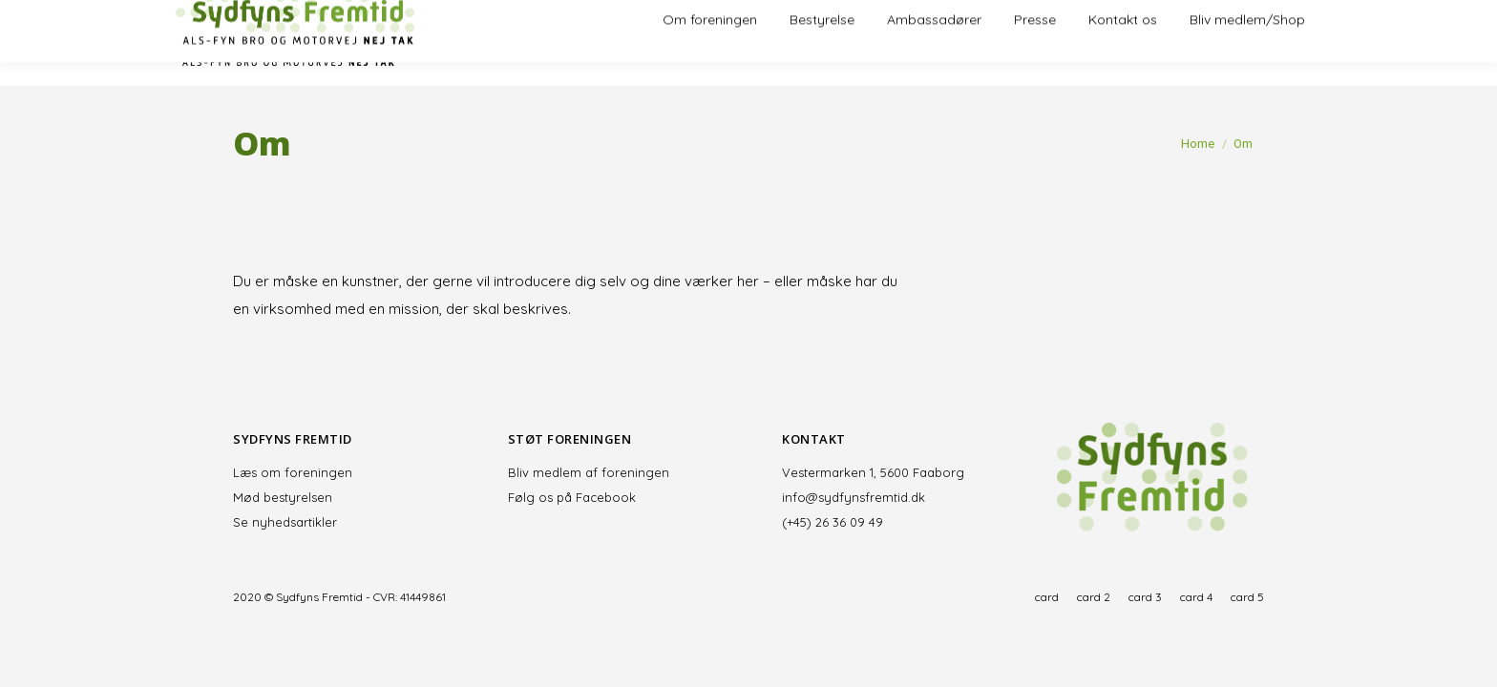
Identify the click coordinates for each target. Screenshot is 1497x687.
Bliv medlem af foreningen (588, 472)
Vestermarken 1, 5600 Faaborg (873, 472)
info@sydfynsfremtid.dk (853, 497)
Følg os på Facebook (572, 497)
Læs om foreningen (292, 472)
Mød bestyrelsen (282, 497)
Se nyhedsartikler (285, 522)
